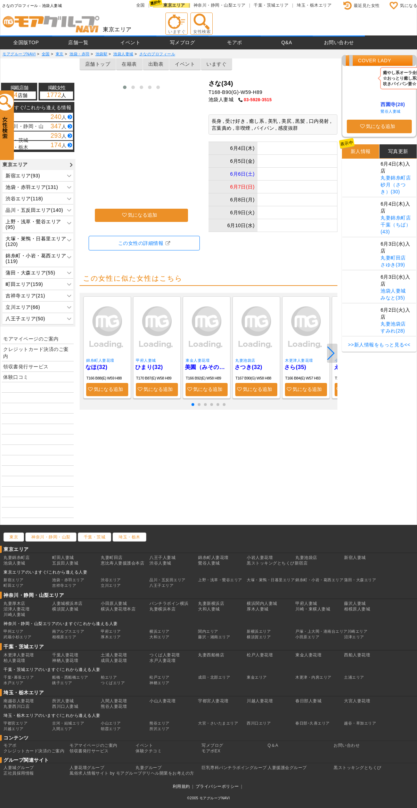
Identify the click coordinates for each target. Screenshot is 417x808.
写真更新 (398, 151)
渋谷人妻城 (160, 563)
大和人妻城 (209, 609)
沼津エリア (354, 637)
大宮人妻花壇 (357, 700)
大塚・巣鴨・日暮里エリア (271, 580)
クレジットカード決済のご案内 (36, 352)
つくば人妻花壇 (164, 655)
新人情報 (361, 151)
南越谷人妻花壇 (18, 700)
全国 (140, 5)
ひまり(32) (149, 367)
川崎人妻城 (14, 614)
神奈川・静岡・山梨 (51, 537)
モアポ (234, 42)
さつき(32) (248, 367)
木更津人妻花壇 (299, 360)
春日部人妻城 (308, 700)
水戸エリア (13, 683)
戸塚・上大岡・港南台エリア (321, 631)
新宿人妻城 (355, 557)
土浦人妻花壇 (114, 655)
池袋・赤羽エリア (68, 580)
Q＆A (273, 745)
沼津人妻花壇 (16, 609)
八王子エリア (161, 585)
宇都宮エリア (15, 723)
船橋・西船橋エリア (70, 677)
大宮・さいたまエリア (218, 723)
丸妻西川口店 (16, 706)
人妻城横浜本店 (67, 603)
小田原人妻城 (114, 603)
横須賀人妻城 (65, 609)
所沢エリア (159, 729)
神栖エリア (159, 683)
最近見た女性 (367, 5)
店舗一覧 (78, 42)
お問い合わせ (339, 42)
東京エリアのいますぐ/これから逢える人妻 (45, 572)
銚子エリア (62, 683)
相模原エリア (64, 637)
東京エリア (174, 5)
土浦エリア (354, 677)
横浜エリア (159, 631)
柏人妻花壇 (14, 660)
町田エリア (13, 585)
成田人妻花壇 (114, 660)
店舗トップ (98, 64)
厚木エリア (111, 637)
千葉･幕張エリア (18, 677)
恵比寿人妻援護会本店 (122, 563)
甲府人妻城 (146, 360)
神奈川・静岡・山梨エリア (220, 5)
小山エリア (111, 723)
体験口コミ (15, 377)
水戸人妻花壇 (162, 660)
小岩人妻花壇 (260, 557)
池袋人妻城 (393, 291)
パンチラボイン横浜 (169, 603)
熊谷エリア (159, 723)
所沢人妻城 (63, 700)
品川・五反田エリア (167, 580)
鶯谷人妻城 (391, 111)
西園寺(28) (393, 104)
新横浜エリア (259, 631)
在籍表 (129, 64)
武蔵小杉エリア (17, 637)
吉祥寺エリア (64, 585)
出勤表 (156, 64)
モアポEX (211, 751)
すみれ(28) (393, 331)
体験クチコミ (149, 751)
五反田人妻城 (65, 563)
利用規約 (181, 786)
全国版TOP (26, 42)
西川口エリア (259, 723)
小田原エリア (307, 637)
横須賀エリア (259, 637)
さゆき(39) (393, 264)
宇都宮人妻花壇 (213, 700)
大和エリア (159, 637)
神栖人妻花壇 (65, 660)
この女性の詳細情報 (141, 243)
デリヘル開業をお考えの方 (168, 773)
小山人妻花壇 (162, 700)
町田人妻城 (63, 557)
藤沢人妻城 (355, 603)
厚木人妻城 (258, 609)
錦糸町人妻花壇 (100, 360)
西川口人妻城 (65, 706)
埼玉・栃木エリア (314, 5)
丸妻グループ (149, 767)
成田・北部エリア (214, 677)
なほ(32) (96, 367)
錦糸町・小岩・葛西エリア (319, 580)
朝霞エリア (111, 729)
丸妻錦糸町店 (396, 178)
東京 (13, 537)
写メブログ (182, 42)
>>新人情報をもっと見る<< (379, 344)
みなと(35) (393, 298)
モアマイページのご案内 (31, 339)
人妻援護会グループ (287, 767)
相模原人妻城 (357, 609)
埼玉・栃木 (129, 537)
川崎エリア (358, 631)
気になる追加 (142, 215)
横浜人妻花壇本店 (118, 609)
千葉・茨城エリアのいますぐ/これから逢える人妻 (51, 669)
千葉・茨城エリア (271, 5)
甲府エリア (111, 631)
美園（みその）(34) (206, 367)
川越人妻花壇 (260, 700)
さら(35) (295, 367)
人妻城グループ (18, 767)
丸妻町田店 (393, 258)
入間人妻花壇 (114, 700)
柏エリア (109, 677)
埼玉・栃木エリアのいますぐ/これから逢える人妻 (51, 715)
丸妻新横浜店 (211, 603)
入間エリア (62, 729)
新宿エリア (13, 580)
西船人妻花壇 (357, 655)
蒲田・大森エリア (360, 580)
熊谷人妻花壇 (114, 706)
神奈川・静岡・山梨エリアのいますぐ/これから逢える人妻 (60, 623)
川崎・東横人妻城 (312, 609)
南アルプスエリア (68, 631)
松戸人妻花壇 (260, 655)
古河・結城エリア (68, 723)
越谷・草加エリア (360, 723)
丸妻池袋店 (245, 360)
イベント (130, 42)
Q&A (286, 42)
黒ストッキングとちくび (358, 767)
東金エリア (257, 677)
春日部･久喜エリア (312, 723)
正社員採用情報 (18, 773)
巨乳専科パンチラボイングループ (234, 767)
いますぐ (216, 64)
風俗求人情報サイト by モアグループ (106, 773)
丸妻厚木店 (14, 603)
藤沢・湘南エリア (214, 637)
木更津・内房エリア (313, 677)
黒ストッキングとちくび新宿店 (277, 563)
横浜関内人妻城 (262, 603)
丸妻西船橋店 (211, 655)
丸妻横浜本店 (162, 609)
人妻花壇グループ (87, 767)
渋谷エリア (111, 580)
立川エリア (111, 585)
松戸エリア (159, 677)
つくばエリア (113, 683)
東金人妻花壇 (198, 360)
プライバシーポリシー (217, 786)
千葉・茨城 (95, 537)
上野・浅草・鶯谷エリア (220, 580)
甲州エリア (13, 631)
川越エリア (13, 729)
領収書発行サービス (26, 366)
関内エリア (208, 631)
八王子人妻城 (162, 557)
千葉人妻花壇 (65, 655)
